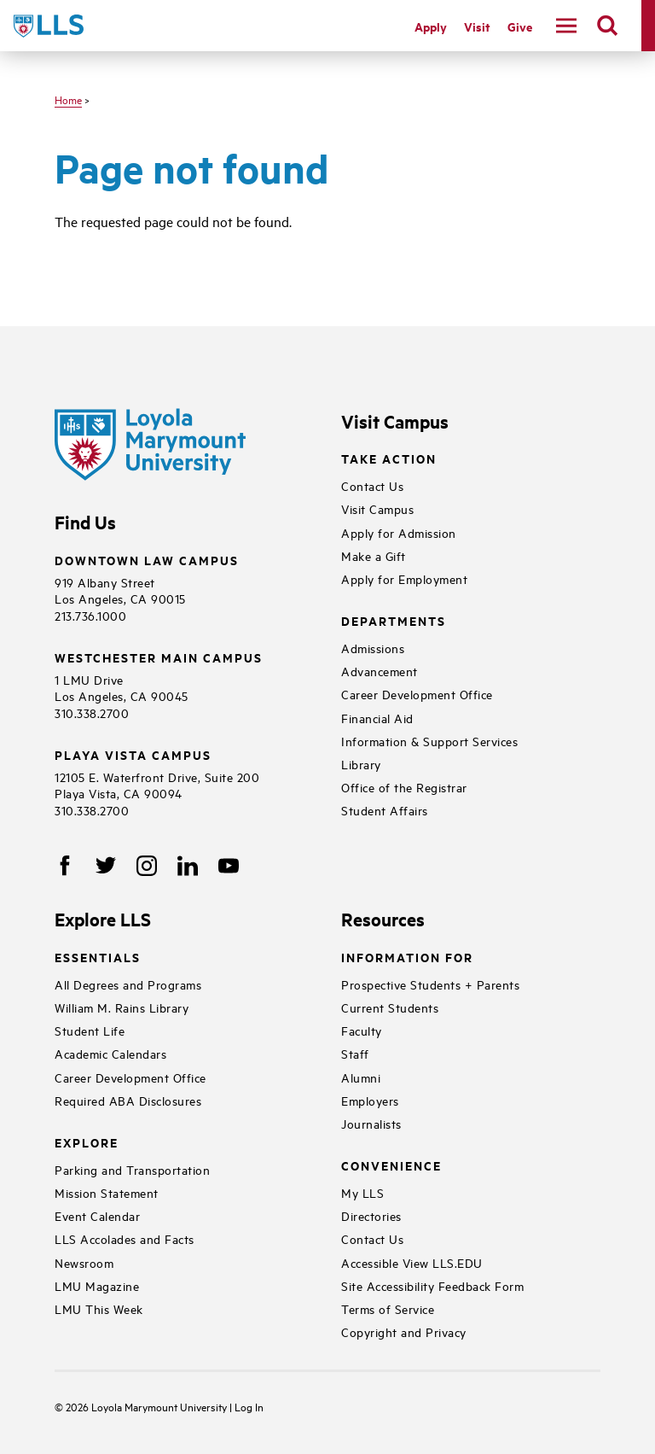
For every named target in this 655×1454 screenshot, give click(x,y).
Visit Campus (377, 508)
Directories (371, 1215)
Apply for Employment (404, 578)
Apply (430, 26)
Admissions (372, 647)
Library (361, 764)
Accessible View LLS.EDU (412, 1262)
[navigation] (566, 25)
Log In (249, 1406)
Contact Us (372, 485)
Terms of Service (387, 1308)
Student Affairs (384, 810)
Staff (355, 1053)
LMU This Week (99, 1308)
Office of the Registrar (404, 787)
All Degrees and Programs (128, 984)
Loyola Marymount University (147, 1406)
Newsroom (84, 1262)
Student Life (90, 1030)
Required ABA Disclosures (128, 1100)
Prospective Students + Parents (430, 984)
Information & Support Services (429, 741)
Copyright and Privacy (404, 1331)
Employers (370, 1100)
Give (519, 26)
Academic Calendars (110, 1053)
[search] (607, 25)
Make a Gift (373, 555)
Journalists (371, 1123)
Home (68, 99)
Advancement (379, 671)
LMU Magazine (97, 1285)
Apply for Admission (398, 532)
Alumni (360, 1077)
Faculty (361, 1030)
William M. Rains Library (121, 1007)
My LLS (362, 1192)
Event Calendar (97, 1215)
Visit (477, 26)
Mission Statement (107, 1192)
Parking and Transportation (132, 1169)
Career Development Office (417, 694)
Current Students (389, 1007)
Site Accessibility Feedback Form (432, 1285)
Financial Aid (377, 717)
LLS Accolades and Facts (124, 1238)
